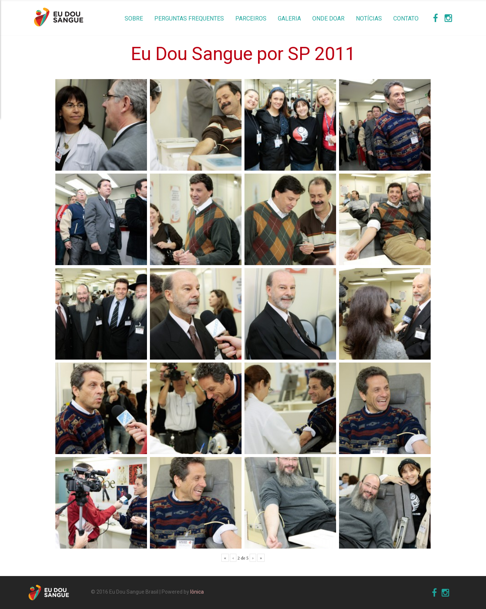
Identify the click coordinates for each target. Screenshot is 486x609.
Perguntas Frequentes (189, 18)
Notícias (369, 18)
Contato (406, 18)
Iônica (197, 592)
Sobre (134, 18)
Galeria (289, 18)
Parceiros (250, 18)
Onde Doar (328, 18)
